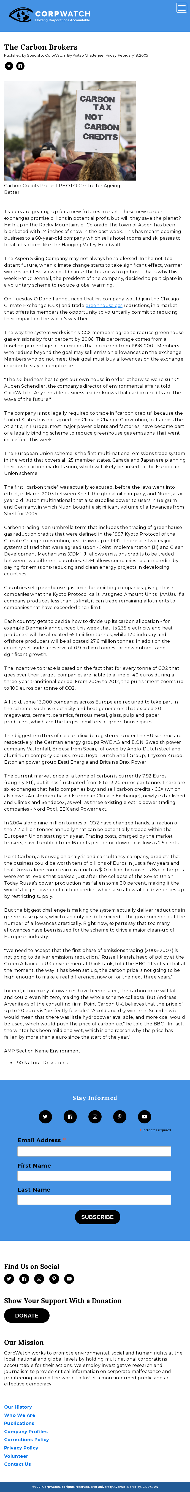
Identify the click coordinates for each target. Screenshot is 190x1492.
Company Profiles (26, 1431)
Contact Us (17, 1464)
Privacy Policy (21, 1448)
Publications (19, 1423)
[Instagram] (95, 1116)
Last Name (34, 1189)
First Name (34, 1165)
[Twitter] (45, 1116)
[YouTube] (144, 1116)
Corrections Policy (26, 1439)
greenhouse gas (104, 305)
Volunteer (16, 1456)
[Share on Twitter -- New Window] (9, 66)
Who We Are (19, 1415)
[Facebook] (70, 1116)
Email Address (41, 1141)
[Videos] (69, 1279)
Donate (27, 1316)
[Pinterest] (119, 1116)
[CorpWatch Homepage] (49, 16)
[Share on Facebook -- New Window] (20, 66)
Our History (18, 1407)
